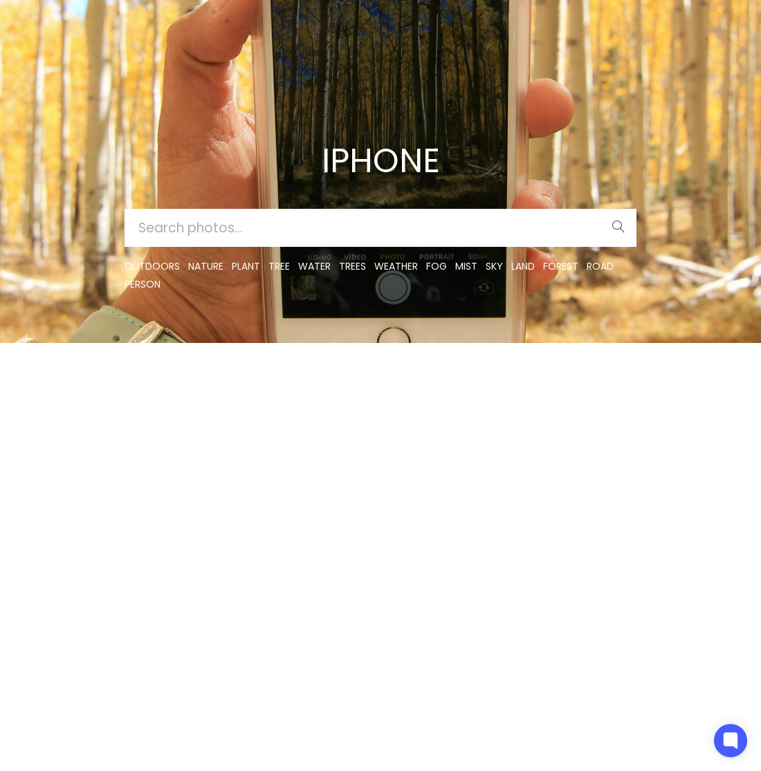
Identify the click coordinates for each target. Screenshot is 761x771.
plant (246, 266)
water (314, 266)
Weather (396, 266)
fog (436, 266)
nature (205, 266)
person (143, 284)
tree (279, 266)
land (523, 266)
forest (560, 266)
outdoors (152, 266)
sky (494, 266)
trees (352, 266)
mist (466, 266)
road (600, 266)
